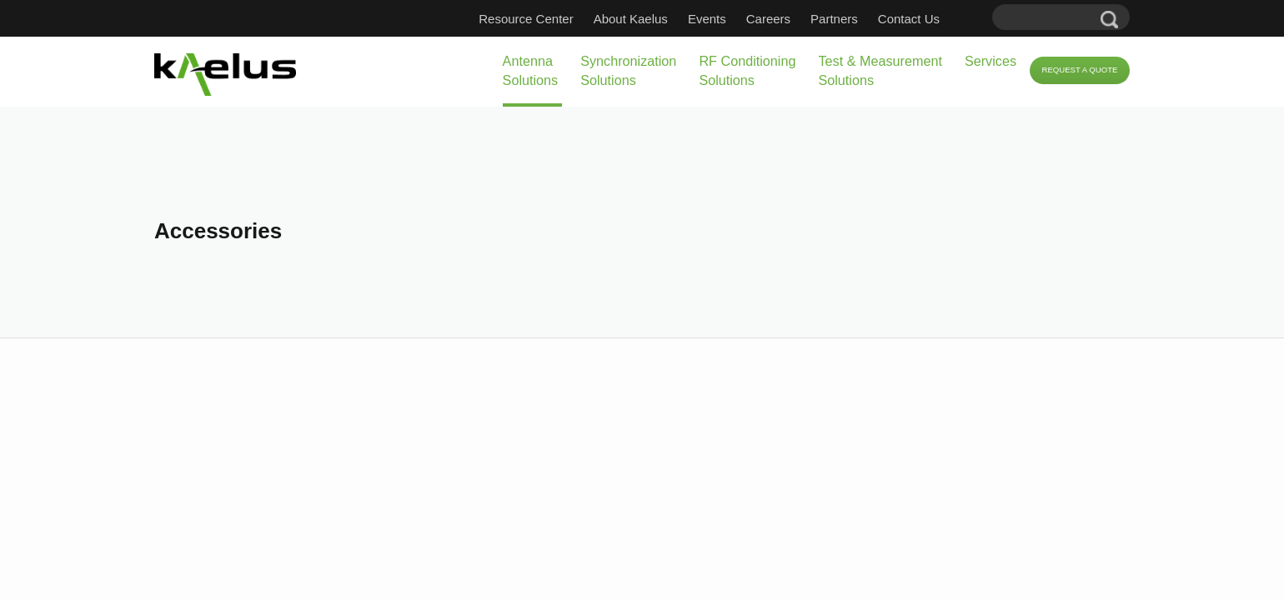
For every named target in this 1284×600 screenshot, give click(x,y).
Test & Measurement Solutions (801, 70)
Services (939, 60)
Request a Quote (1064, 71)
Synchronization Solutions (492, 70)
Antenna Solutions (368, 70)
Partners (859, 19)
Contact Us (934, 19)
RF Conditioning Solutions (639, 70)
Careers (793, 19)
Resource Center (551, 19)
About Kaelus (656, 19)
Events (732, 19)
